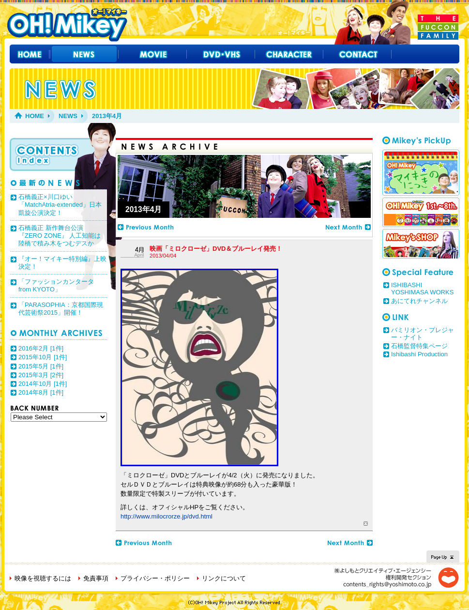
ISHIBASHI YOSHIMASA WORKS (422, 288)
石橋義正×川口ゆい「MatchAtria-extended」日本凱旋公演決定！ (60, 204)
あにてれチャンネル (419, 301)
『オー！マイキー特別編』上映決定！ (62, 262)
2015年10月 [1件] (42, 357)
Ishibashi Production (419, 354)
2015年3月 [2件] (40, 375)
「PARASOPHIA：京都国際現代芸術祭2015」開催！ (60, 308)
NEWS (68, 116)
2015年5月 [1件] (40, 366)
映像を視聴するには (43, 578)
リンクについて (224, 578)
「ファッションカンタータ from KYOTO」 (56, 285)
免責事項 (95, 578)
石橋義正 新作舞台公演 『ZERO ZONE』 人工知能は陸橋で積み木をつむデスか (59, 235)
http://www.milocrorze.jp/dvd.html (166, 516)
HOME (34, 116)
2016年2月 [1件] (40, 348)
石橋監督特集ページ (419, 346)
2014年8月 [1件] (40, 392)
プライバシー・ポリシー (155, 578)
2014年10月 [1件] (42, 383)
